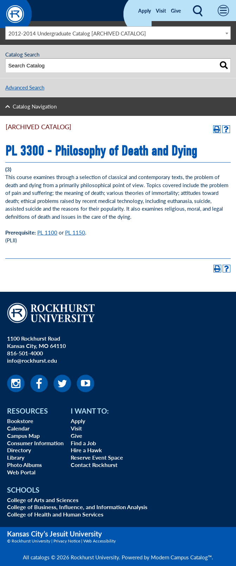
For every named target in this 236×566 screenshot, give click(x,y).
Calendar (18, 428)
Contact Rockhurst (94, 465)
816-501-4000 (25, 353)
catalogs (40, 557)
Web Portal (21, 472)
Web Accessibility (99, 541)
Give (176, 10)
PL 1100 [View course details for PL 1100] (47, 232)
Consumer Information (35, 443)
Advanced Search (24, 87)
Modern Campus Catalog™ (181, 557)
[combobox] (118, 33)
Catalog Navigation (35, 106)
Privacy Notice (66, 541)
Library (15, 457)
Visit (161, 10)
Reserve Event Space (97, 457)
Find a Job (83, 443)
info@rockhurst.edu (32, 360)
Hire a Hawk (86, 450)
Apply (144, 10)
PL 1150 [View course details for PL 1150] (75, 232)
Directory (19, 450)
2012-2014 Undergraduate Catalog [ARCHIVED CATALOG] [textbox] (77, 33)
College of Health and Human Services (55, 514)
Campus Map (23, 436)
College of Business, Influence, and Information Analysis (77, 507)
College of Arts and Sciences (42, 500)
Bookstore (20, 421)
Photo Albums (24, 465)
